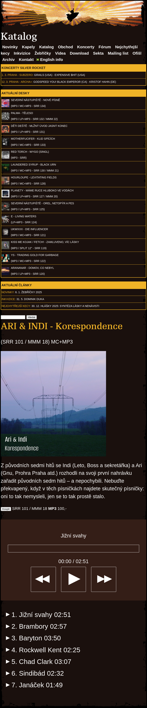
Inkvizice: (9, 299)
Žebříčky (43, 53)
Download (79, 53)
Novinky (10, 47)
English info (51, 59)
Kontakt (26, 59)
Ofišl (136, 53)
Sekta (98, 53)
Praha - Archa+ (20, 81)
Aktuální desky (15, 93)
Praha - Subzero (20, 74)
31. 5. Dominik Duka (30, 299)
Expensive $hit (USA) (70, 74)
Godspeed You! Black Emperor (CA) (60, 81)
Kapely (28, 47)
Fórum (105, 47)
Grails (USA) (43, 74)
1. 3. (4, 74)
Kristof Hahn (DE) (102, 81)
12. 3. (5, 81)
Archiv (8, 59)
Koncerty (85, 47)
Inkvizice (22, 53)
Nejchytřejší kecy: (16, 306)
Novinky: (8, 292)
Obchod (65, 47)
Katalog (46, 47)
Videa (60, 53)
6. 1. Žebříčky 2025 (28, 292)
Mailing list (118, 53)
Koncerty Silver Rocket (24, 68)
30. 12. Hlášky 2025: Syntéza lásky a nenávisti (65, 306)
